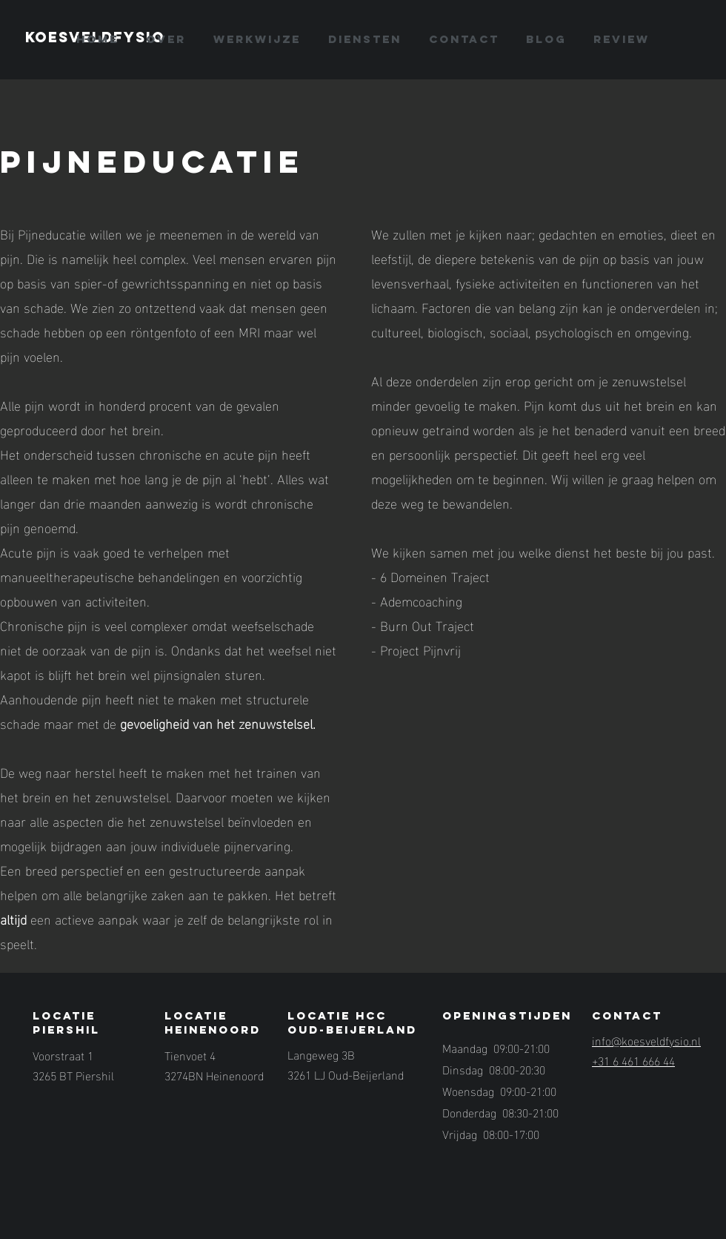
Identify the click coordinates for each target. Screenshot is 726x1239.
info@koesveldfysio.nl (646, 1040)
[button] (364, 39)
